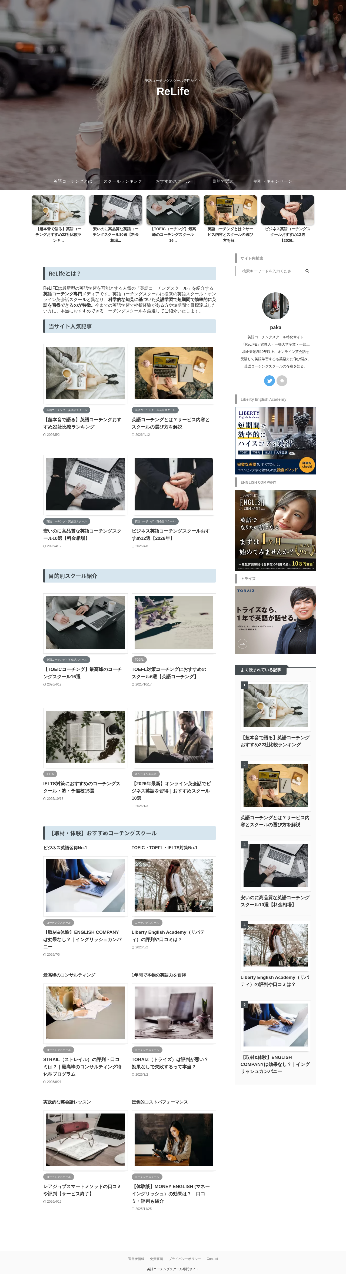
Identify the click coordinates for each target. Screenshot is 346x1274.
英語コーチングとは (73, 181)
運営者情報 (136, 1238)
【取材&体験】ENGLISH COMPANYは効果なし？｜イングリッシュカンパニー (275, 1058)
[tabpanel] (58, 217)
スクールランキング (123, 181)
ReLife (173, 91)
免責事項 (156, 1238)
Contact (212, 1238)
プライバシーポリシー (185, 1238)
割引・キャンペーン (273, 181)
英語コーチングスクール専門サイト (173, 1249)
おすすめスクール (173, 181)
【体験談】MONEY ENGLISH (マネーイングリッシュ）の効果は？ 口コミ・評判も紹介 (170, 1173)
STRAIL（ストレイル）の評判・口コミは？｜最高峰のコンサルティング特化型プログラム (82, 1046)
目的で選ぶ (223, 181)
